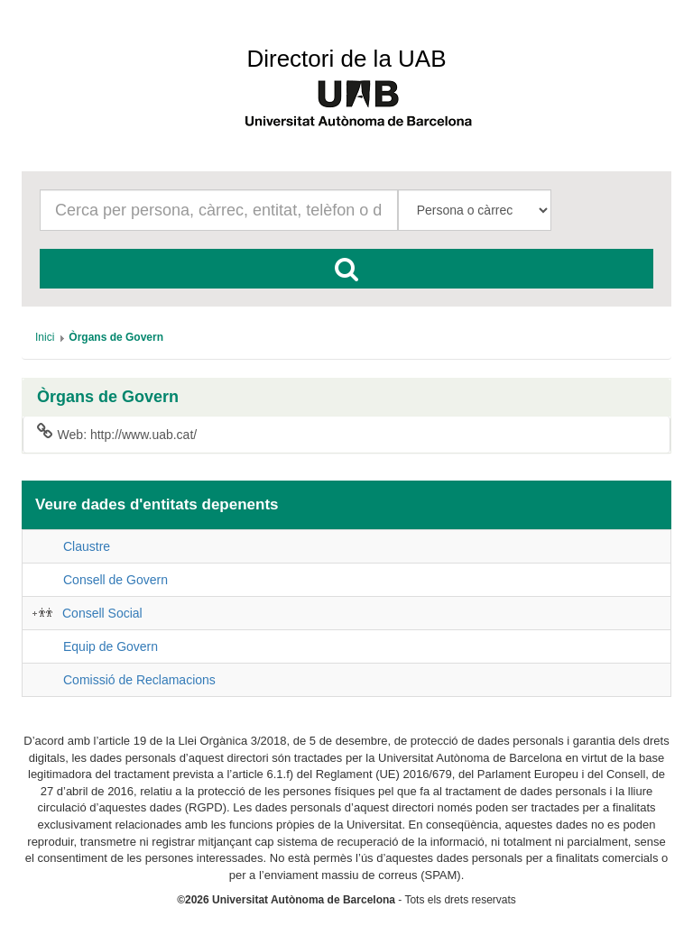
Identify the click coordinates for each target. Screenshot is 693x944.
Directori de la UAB (346, 58)
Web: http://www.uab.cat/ (117, 434)
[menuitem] (44, 337)
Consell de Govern (115, 580)
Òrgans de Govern (108, 397)
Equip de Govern (110, 646)
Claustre (86, 546)
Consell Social (102, 613)
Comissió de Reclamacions (139, 680)
